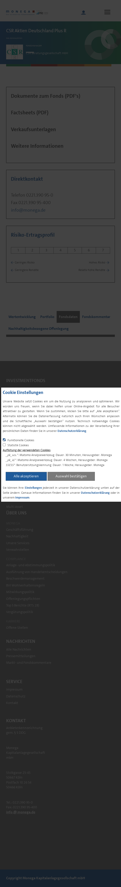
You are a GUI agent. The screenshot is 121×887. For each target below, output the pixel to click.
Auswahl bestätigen (71, 476)
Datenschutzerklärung (72, 431)
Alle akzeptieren (26, 476)
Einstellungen (33, 488)
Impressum (22, 497)
